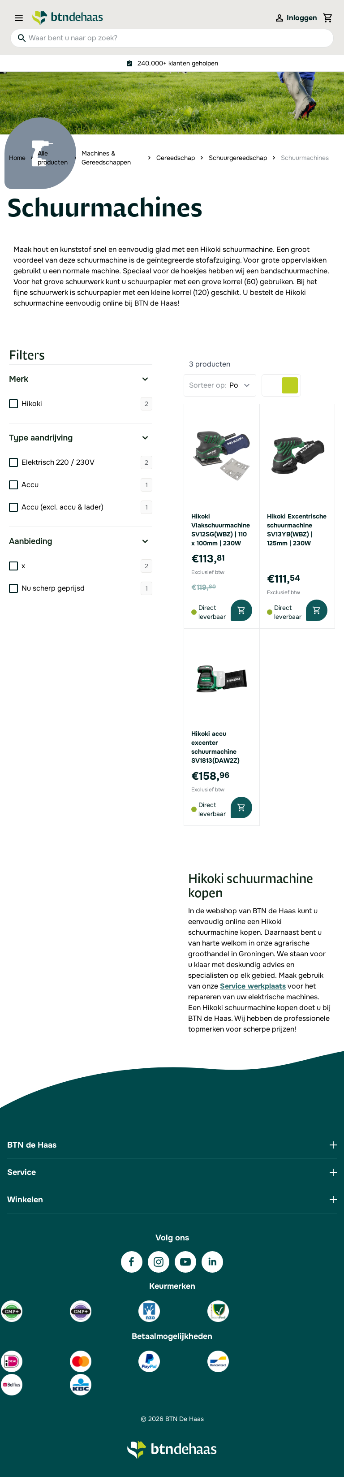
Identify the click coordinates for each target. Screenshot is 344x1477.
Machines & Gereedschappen (106, 157)
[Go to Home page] (67, 18)
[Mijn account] (295, 18)
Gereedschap (175, 158)
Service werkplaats (253, 986)
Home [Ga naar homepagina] (17, 158)
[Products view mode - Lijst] (274, 385)
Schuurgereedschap (238, 158)
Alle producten (53, 157)
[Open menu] (21, 18)
